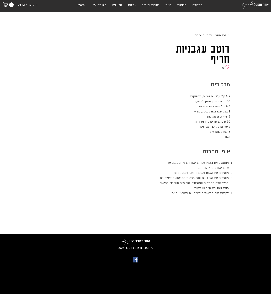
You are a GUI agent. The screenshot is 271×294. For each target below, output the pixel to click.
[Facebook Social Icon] (135, 259)
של (251, 4)
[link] (8, 4)
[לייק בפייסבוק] (223, 205)
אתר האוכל (261, 5)
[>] (198, 34)
